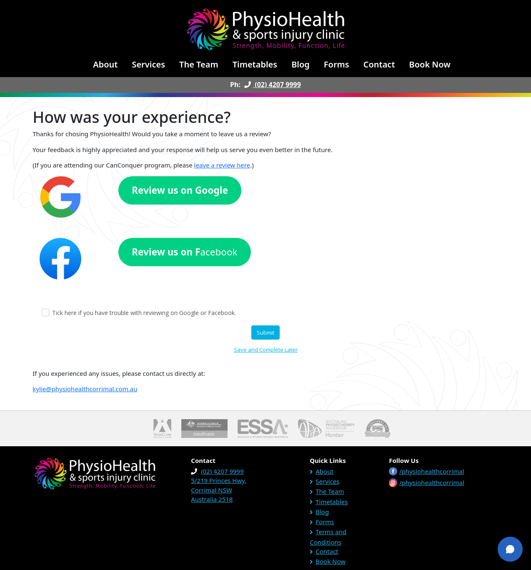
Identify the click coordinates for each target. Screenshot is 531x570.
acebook (184, 251)
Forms (336, 64)
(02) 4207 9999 (271, 84)
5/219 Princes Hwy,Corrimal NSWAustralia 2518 (218, 489)
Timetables (255, 64)
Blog (300, 64)
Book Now (430, 64)
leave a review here (222, 165)
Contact (379, 64)
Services (148, 64)
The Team (198, 64)
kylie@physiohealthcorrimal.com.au (85, 389)
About (105, 64)
